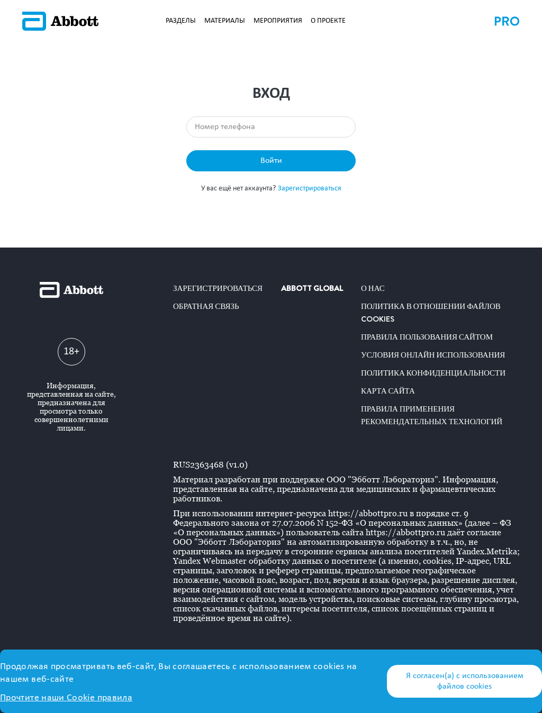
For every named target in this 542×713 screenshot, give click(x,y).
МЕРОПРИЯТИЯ (278, 21)
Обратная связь (206, 306)
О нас (373, 288)
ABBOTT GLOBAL (312, 288)
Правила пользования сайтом (427, 337)
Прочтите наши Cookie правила (66, 697)
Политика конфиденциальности (433, 373)
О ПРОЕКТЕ (328, 21)
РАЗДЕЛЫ (181, 21)
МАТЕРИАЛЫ (224, 21)
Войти (271, 161)
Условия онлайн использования (433, 355)
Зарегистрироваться (309, 189)
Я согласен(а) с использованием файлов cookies (464, 681)
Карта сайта (388, 391)
